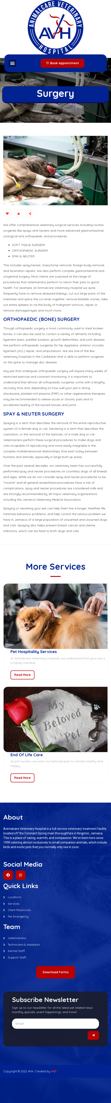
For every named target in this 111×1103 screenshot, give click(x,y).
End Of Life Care (26, 754)
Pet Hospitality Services (33, 651)
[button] (12, 63)
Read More (22, 675)
